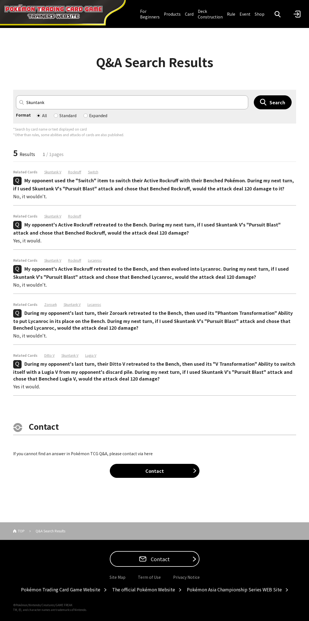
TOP (21, 530)
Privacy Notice (186, 577)
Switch (93, 172)
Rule (231, 14)
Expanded (98, 115)
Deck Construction (210, 14)
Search (277, 102)
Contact (154, 470)
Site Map (118, 577)
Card (189, 14)
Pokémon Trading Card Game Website (60, 589)
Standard (67, 115)
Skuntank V (52, 172)
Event (245, 14)
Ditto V (49, 355)
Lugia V (90, 355)
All (44, 115)
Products (172, 14)
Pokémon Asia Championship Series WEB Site (234, 589)
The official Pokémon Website (143, 589)
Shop (259, 14)
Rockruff (74, 172)
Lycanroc (95, 260)
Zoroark (50, 304)
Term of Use (149, 577)
